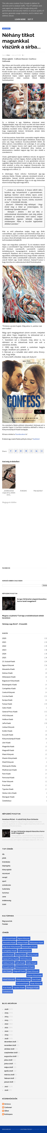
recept (4, 877)
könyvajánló (6, 870)
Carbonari (8, 1107)
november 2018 (10, 1045)
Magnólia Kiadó (8, 746)
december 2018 (10, 1042)
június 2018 (8, 1064)
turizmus (5, 893)
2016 (6, 1090)
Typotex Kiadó (7, 789)
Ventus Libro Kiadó (9, 793)
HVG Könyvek (7, 715)
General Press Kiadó (9, 711)
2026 (6, 1009)
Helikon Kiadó (7, 719)
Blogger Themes (38, 1129)
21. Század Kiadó (8, 661)
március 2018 (9, 1075)
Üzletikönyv (6, 801)
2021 (4, 642)
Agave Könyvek (8, 665)
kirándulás (6, 862)
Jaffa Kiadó (6, 723)
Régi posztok (7, 921)
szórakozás (6, 885)
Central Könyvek (8, 692)
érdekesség (6, 900)
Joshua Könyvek (8, 727)
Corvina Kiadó (7, 696)
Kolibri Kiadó (7, 731)
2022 (4, 646)
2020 (4, 638)
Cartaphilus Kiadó (9, 688)
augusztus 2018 (10, 1056)
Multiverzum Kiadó (9, 770)
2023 (4, 650)
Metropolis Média (9, 766)
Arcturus (7, 1104)
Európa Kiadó (7, 700)
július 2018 (8, 1060)
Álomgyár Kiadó (8, 797)
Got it (30, 19)
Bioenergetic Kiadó (9, 684)
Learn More (20, 19)
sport (4, 881)
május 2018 (8, 1067)
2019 (6, 1035)
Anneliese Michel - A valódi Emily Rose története (20, 819)
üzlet (4, 904)
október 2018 (9, 1049)
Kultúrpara (8, 1114)
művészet (6, 873)
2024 (4, 654)
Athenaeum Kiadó (9, 677)
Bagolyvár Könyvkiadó (10, 681)
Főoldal (5, 924)
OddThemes (16, 1129)
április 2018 (8, 1071)
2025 (4, 657)
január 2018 (8, 1082)
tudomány (6, 889)
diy (3, 854)
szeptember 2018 (10, 1052)
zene (4, 897)
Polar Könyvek (7, 781)
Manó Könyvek (8, 754)
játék (4, 858)
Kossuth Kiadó (7, 735)
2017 (6, 1086)
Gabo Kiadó (6, 708)
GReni (8, 55)
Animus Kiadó (7, 673)
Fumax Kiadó (7, 704)
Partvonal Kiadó (8, 777)
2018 (6, 1038)
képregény (6, 866)
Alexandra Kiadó (8, 669)
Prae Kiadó (6, 785)
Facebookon (20, 434)
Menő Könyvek (8, 762)
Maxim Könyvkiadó (9, 758)
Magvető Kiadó (8, 750)
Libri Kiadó (6, 742)
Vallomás (6, 28)
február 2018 (9, 1078)
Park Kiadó (6, 774)
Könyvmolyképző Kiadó (11, 739)
